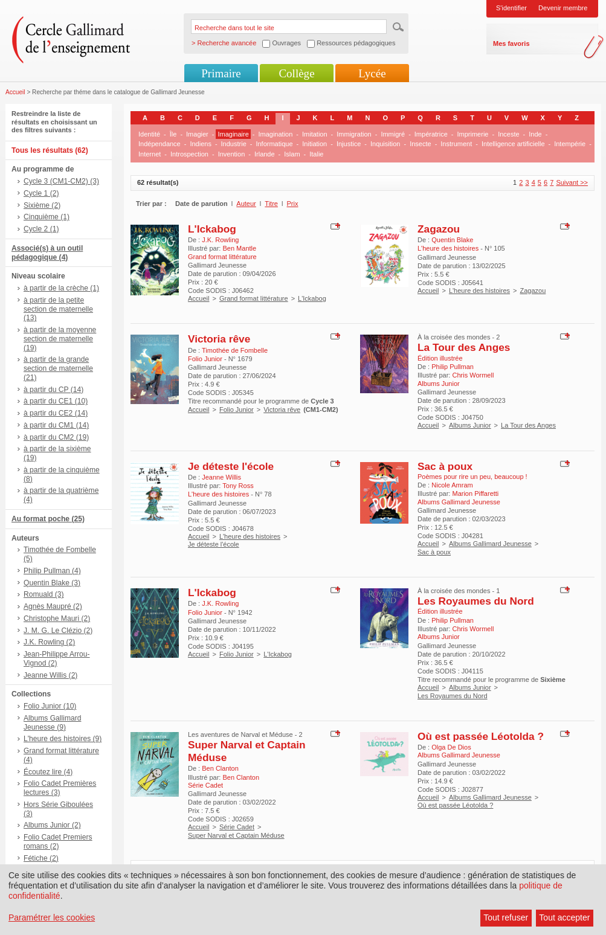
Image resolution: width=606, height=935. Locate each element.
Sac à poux (444, 466)
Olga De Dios (451, 747)
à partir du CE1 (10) (56, 401)
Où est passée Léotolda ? (480, 736)
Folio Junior (236, 409)
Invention (231, 154)
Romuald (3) (44, 594)
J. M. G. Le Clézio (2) (58, 630)
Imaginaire (233, 134)
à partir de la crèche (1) (61, 288)
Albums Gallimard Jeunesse (490, 543)
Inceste (508, 134)
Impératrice (431, 134)
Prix (292, 203)
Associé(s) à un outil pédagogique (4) (47, 253)
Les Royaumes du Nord (475, 601)
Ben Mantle (239, 248)
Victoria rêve (219, 339)
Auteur (246, 203)
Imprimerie (473, 134)
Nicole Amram (451, 485)
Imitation (314, 134)
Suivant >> (572, 182)
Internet (149, 154)
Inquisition (385, 143)
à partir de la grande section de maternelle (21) (58, 368)
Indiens (200, 143)
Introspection (189, 154)
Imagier (197, 134)
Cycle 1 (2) (41, 193)
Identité (149, 134)
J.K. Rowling (220, 239)
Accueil (15, 92)
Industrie (234, 143)
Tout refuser (505, 917)
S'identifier (511, 7)
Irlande (264, 154)
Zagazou (438, 229)
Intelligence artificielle (513, 143)
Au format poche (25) (48, 519)
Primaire (220, 73)
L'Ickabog (212, 229)
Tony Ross (237, 485)
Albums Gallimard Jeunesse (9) (52, 722)
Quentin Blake (452, 239)
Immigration (354, 134)
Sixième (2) (42, 205)
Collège (296, 73)
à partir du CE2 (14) (56, 413)
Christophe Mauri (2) (57, 618)
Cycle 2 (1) (41, 229)
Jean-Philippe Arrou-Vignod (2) (57, 658)
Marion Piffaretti (475, 493)
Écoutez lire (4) (48, 772)
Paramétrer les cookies (51, 917)
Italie (316, 154)
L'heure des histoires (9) (63, 738)
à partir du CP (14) (53, 389)
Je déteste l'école (231, 466)
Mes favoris (511, 43)
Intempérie (569, 143)
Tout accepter (564, 917)
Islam (292, 154)
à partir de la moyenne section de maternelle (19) (60, 339)
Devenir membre (562, 7)
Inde (535, 134)
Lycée (371, 73)
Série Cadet (236, 827)
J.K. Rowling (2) (49, 642)
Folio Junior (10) (50, 706)
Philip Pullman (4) (52, 571)
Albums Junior (470, 425)
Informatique (274, 143)
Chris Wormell (473, 375)
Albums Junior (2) (52, 825)
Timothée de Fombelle (235, 350)
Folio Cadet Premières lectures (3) (60, 788)
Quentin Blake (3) (52, 583)
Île (173, 134)
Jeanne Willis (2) (50, 675)
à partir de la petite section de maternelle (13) (58, 309)
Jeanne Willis (221, 477)
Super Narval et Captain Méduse (236, 835)
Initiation (314, 143)
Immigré (393, 134)
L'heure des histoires (479, 290)
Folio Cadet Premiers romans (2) (58, 841)
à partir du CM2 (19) (56, 437)
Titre (271, 203)
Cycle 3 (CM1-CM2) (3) (61, 181)
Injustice (349, 143)
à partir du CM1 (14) (56, 425)
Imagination (275, 134)
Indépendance (159, 143)
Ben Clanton (220, 768)
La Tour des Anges (463, 347)
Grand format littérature (253, 298)
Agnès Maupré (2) (53, 606)
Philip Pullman (452, 366)
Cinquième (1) (46, 217)
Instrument (456, 143)
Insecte (420, 143)
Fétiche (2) (41, 858)
